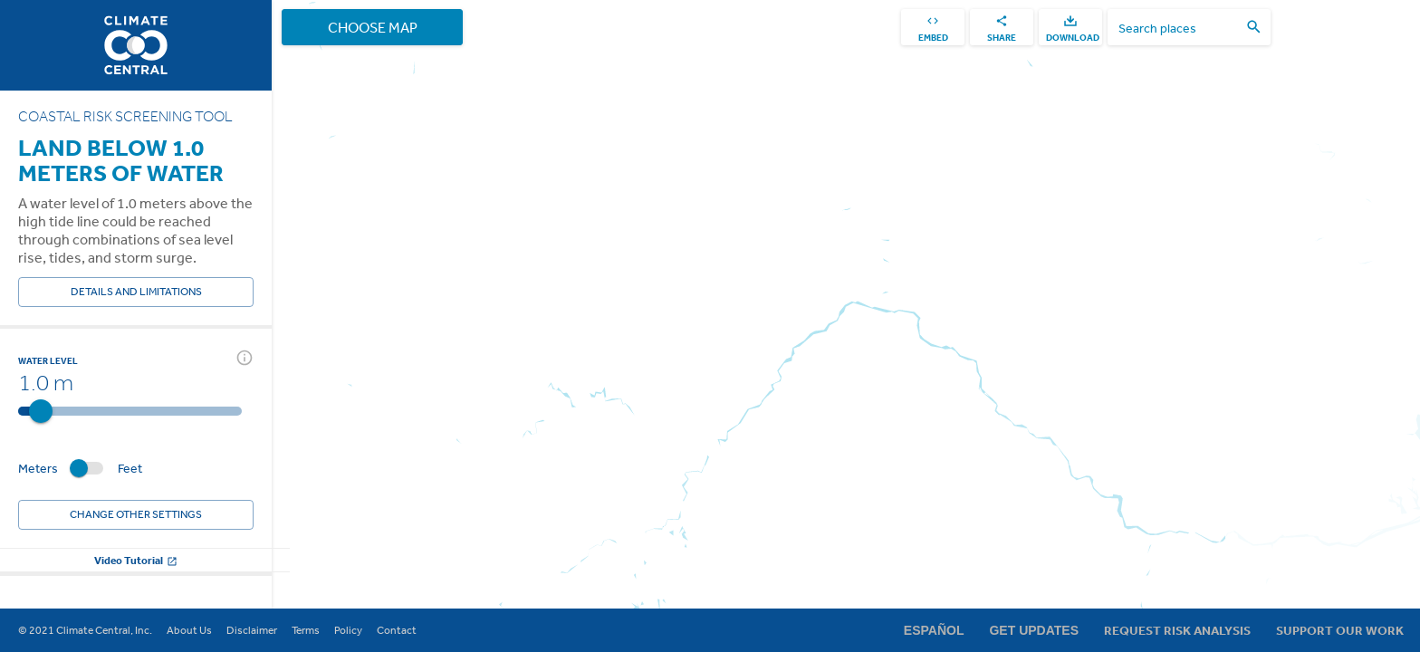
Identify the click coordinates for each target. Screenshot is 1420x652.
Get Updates (1034, 630)
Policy (348, 630)
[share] (1001, 27)
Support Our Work (1340, 630)
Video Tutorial (136, 560)
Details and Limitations (136, 292)
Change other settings (136, 515)
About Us (189, 630)
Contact (397, 630)
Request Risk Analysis (1177, 630)
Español (934, 630)
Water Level (48, 360)
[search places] (1178, 27)
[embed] (932, 27)
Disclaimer (251, 630)
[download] (1070, 27)
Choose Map (372, 27)
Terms (306, 630)
